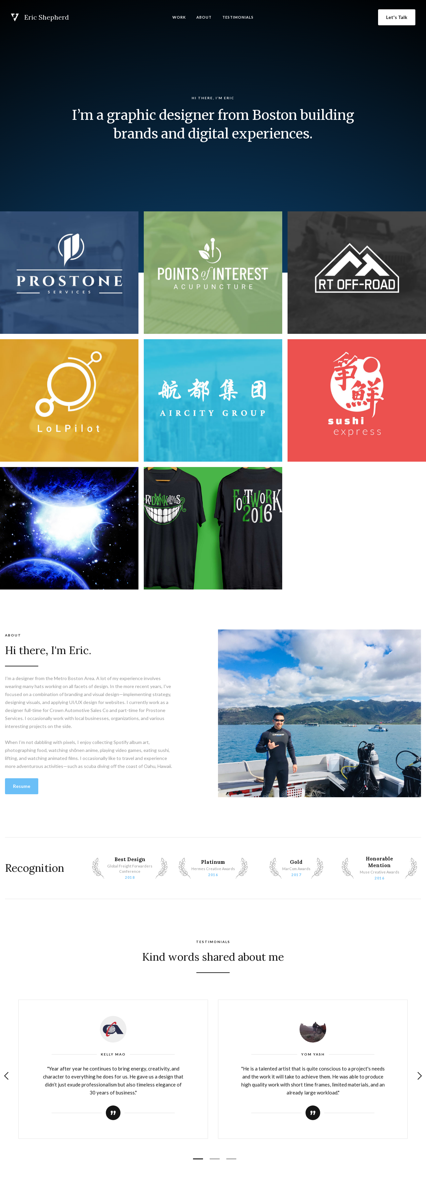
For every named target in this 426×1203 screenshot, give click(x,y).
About (204, 17)
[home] (40, 17)
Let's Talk (396, 17)
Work (179, 17)
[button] (6, 1076)
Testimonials (238, 17)
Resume (21, 786)
